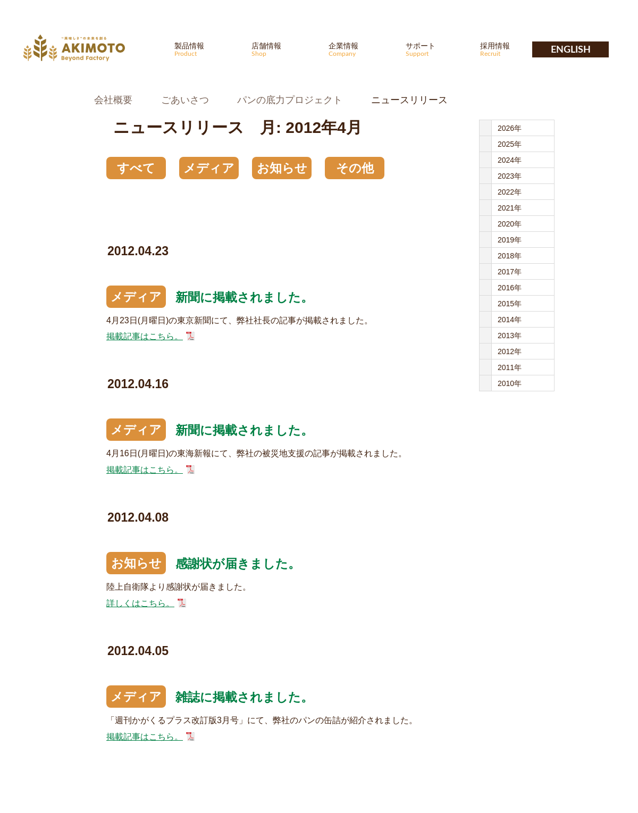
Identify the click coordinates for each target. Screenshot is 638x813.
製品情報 (206, 49)
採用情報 (512, 49)
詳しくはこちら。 (140, 603)
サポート (437, 49)
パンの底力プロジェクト (289, 100)
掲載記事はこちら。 (144, 336)
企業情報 (360, 49)
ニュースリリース (409, 100)
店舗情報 (283, 49)
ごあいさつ (185, 100)
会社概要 (113, 100)
